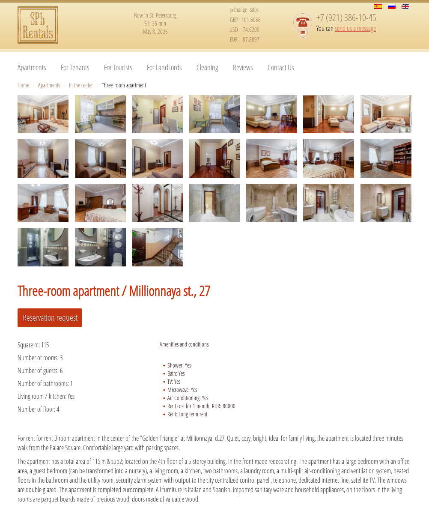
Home (23, 85)
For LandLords (164, 67)
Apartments (32, 67)
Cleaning (207, 67)
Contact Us (281, 67)
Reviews (243, 67)
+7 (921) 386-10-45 (346, 17)
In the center (81, 85)
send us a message (355, 28)
